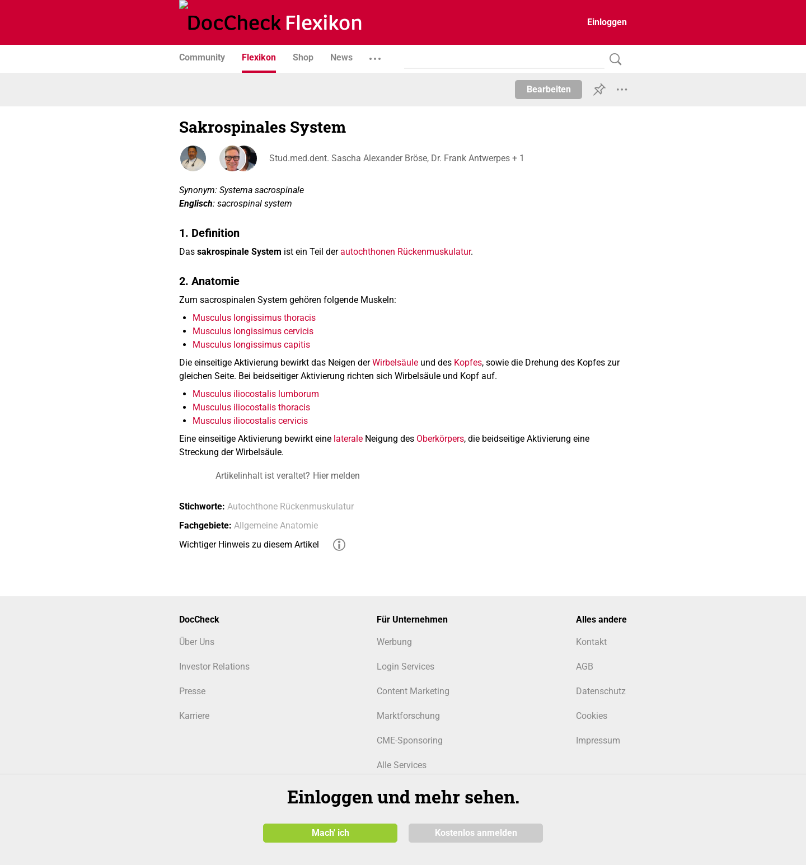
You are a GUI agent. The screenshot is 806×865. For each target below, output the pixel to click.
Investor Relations (214, 666)
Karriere (194, 715)
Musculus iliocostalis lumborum (256, 394)
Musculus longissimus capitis (251, 344)
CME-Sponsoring (410, 740)
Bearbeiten (549, 89)
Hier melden (336, 475)
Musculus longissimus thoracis (254, 317)
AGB (584, 666)
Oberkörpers (440, 438)
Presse (192, 691)
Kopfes (468, 362)
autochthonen (367, 251)
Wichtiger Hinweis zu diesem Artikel (249, 544)
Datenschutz (601, 691)
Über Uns (196, 642)
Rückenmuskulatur (434, 251)
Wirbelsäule (395, 362)
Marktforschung (408, 715)
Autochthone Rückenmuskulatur (290, 506)
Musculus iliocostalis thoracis (251, 407)
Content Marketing (413, 691)
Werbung (394, 642)
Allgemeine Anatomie (276, 525)
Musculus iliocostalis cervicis (250, 420)
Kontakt (591, 642)
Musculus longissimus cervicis (253, 331)
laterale (348, 438)
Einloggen (607, 22)
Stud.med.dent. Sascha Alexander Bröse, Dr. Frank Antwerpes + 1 (396, 158)
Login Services (405, 666)
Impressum (598, 740)
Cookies (591, 715)
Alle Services (402, 765)
